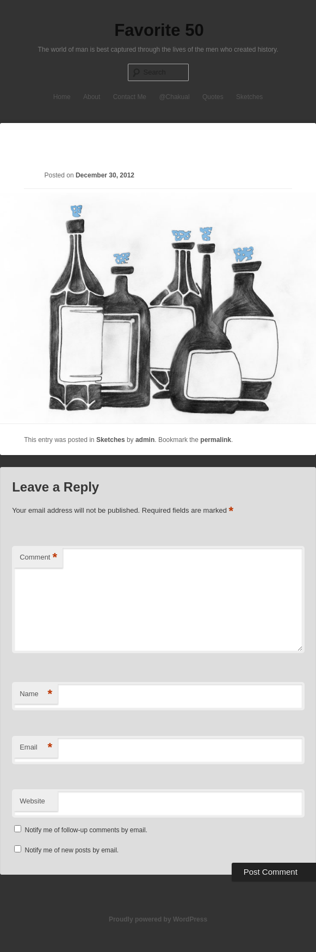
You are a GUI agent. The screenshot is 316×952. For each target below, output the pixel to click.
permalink (215, 440)
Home (62, 97)
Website (32, 801)
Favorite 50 (159, 30)
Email (36, 748)
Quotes (213, 97)
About (91, 97)
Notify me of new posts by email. (71, 850)
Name (36, 694)
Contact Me (129, 97)
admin (144, 440)
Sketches (249, 97)
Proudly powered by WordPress (158, 919)
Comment (38, 558)
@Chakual (174, 97)
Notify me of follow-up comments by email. (85, 830)
